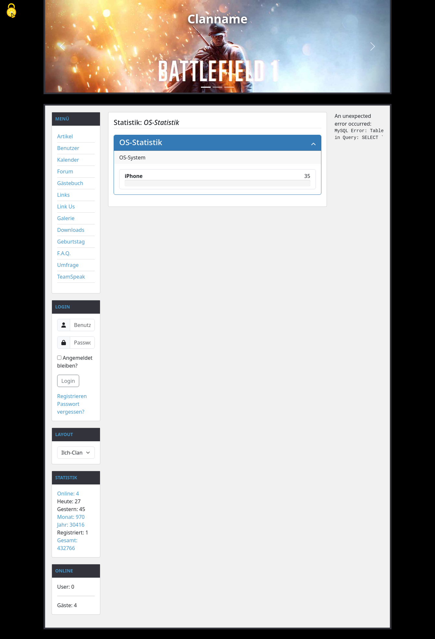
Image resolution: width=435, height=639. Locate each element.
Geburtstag (71, 241)
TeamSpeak (71, 276)
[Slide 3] (229, 87)
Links (63, 194)
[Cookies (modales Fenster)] (11, 11)
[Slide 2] (217, 87)
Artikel (65, 136)
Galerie (66, 218)
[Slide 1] (206, 87)
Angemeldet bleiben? (75, 361)
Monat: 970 (71, 516)
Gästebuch (70, 183)
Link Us (66, 206)
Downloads (70, 229)
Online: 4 (68, 493)
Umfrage (68, 265)
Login (68, 380)
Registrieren (72, 396)
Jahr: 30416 (70, 524)
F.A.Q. (64, 253)
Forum (65, 171)
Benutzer (68, 148)
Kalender (68, 159)
